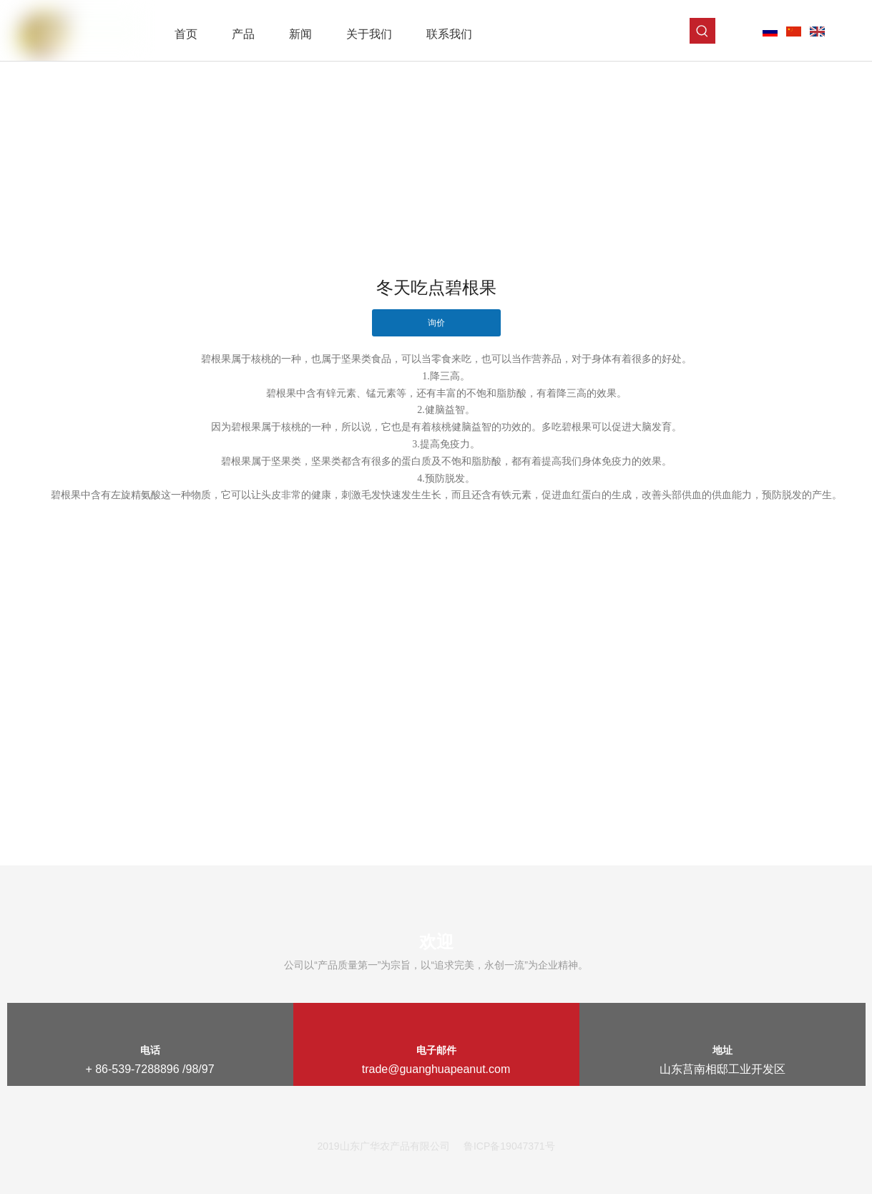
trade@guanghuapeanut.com (436, 1069)
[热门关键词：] (702, 31)
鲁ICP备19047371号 (509, 1146)
